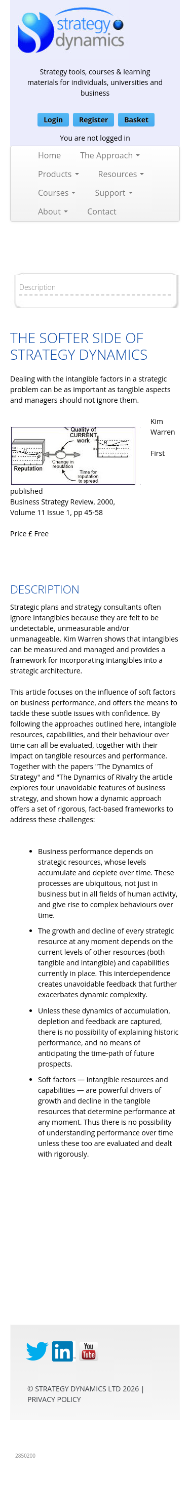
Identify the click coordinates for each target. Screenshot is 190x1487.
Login (53, 119)
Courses (56, 192)
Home (49, 155)
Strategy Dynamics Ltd (78, 1388)
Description (37, 287)
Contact (101, 211)
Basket (136, 119)
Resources (121, 174)
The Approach (110, 155)
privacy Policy (54, 1399)
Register (93, 119)
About (53, 211)
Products (58, 174)
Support (113, 192)
